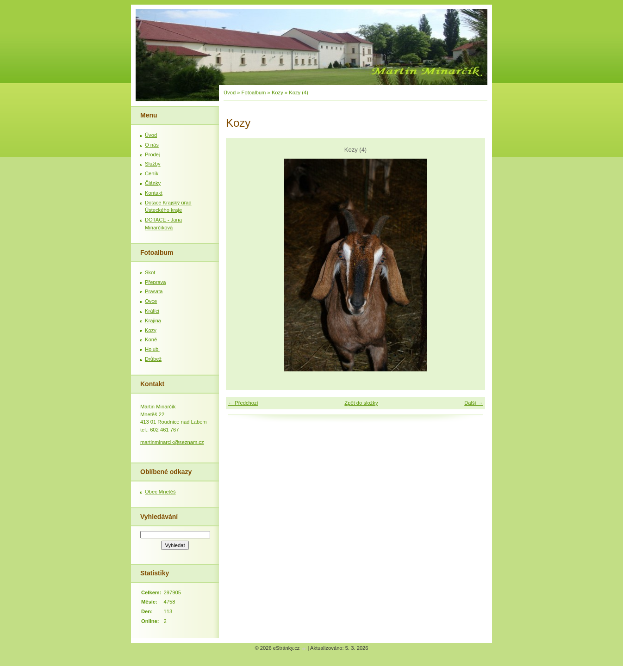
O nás (152, 145)
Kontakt (153, 193)
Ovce (151, 301)
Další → (473, 403)
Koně (151, 339)
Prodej (152, 154)
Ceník (151, 173)
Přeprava (155, 282)
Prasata (154, 291)
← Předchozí (243, 403)
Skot (150, 272)
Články (153, 183)
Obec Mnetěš (160, 491)
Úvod (230, 92)
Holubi (152, 349)
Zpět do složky (361, 403)
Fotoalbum (254, 92)
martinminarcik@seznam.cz (172, 442)
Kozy (277, 92)
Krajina (153, 320)
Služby (153, 163)
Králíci (152, 311)
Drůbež (153, 359)
